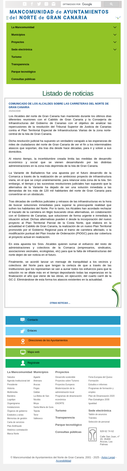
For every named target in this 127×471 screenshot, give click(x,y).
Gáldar (36, 392)
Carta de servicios (15, 422)
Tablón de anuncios (97, 414)
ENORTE (59, 403)
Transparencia (20, 64)
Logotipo (11, 399)
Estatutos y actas (15, 415)
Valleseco (38, 418)
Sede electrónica (21, 49)
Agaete (36, 377)
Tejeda (36, 411)
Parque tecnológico (23, 71)
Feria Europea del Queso (100, 377)
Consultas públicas (23, 79)
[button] (25, 6)
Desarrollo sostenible (65, 377)
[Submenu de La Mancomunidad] (114, 27)
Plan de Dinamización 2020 (101, 396)
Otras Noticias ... (60, 303)
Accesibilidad (63, 460)
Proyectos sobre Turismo (67, 381)
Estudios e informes (97, 384)
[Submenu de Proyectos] (114, 42)
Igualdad (92, 403)
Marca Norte (13, 433)
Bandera (11, 396)
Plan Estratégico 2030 (98, 399)
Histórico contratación (17, 430)
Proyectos (17, 42)
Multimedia (12, 392)
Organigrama (13, 403)
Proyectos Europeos (65, 384)
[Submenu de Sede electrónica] (114, 49)
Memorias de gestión (17, 418)
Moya (36, 403)
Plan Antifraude (14, 426)
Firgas (36, 388)
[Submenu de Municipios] (114, 34)
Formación (93, 381)
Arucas (36, 384)
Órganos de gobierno (17, 411)
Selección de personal (98, 422)
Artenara (37, 381)
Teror (35, 415)
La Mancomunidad (22, 27)
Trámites (92, 418)
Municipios (18, 34)
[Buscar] (80, 4)
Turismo (16, 56)
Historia (10, 388)
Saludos (11, 377)
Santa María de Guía (43, 407)
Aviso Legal (108, 457)
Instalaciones (13, 407)
